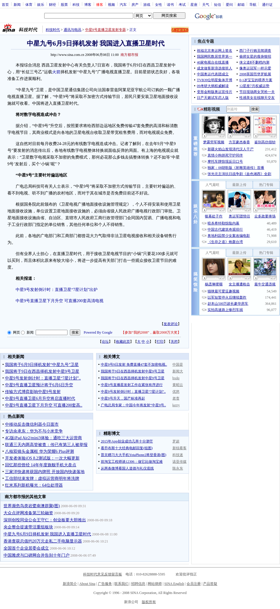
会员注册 (194, 584)
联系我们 (121, 584)
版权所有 (149, 602)
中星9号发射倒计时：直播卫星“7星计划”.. (43, 378)
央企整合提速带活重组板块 (28, 527)
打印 (160, 342)
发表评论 (171, 324)
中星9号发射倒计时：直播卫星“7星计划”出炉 (57, 289)
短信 (217, 4)
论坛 (105, 342)
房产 (135, 4)
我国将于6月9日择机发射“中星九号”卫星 (42, 364)
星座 (193, 4)
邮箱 (241, 4)
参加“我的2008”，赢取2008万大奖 (151, 332)
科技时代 (53, 30)
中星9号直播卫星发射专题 (105, 30)
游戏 (146, 4)
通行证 (267, 4)
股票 (64, 4)
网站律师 (155, 584)
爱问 (229, 4)
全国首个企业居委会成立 (26, 548)
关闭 (174, 342)
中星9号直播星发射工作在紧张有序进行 (132, 385)
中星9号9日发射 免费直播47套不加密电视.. (134, 364)
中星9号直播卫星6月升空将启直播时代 (40, 398)
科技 (76, 4)
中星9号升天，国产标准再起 (123, 398)
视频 (111, 4)
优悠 (175, 392)
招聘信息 (138, 584)
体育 (28, 4)
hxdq (175, 378)
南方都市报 (129, 55)
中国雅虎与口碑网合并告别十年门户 (37, 555)
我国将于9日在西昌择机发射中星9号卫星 (42, 371)
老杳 (175, 398)
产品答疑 (210, 584)
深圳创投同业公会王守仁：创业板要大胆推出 (45, 520)
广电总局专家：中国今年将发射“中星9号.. (133, 405)
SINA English (174, 584)
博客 (87, 4)
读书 (170, 4)
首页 (5, 4)
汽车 (123, 4)
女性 (158, 4)
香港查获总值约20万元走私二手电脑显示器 (43, 541)
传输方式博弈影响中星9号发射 (33, 392)
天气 (205, 4)
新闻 (17, 4)
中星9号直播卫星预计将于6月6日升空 (39, 385)
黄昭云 (177, 385)
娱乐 (40, 4)
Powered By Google (98, 332)
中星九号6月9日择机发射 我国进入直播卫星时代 (47, 534)
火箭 (56, 72)
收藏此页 (123, 342)
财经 (52, 4)
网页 (16, 332)
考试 (182, 4)
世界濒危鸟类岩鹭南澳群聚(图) (32, 506)
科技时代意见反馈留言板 (102, 574)
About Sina (87, 584)
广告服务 (105, 584)
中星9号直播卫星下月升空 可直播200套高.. (44, 405)
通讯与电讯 (72, 30)
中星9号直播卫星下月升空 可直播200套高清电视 (59, 301)
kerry (176, 405)
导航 (252, 4)
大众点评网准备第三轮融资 (28, 513)
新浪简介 (70, 584)
